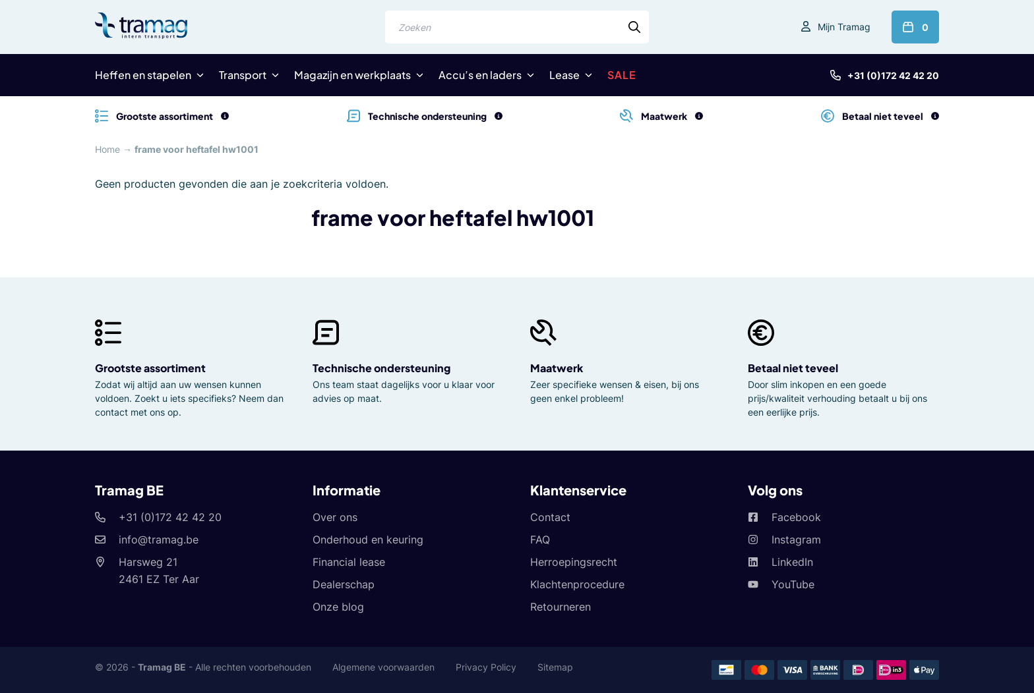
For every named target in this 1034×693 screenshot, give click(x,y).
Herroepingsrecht (573, 561)
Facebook (796, 517)
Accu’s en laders (480, 75)
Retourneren (560, 606)
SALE (621, 75)
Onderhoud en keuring (368, 539)
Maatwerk (556, 368)
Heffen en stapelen (143, 75)
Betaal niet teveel (793, 368)
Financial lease (349, 561)
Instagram (796, 539)
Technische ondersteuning (381, 368)
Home (107, 149)
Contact (550, 517)
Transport (242, 75)
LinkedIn (792, 561)
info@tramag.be (158, 539)
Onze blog (338, 606)
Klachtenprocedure (577, 584)
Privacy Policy (486, 667)
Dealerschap (344, 584)
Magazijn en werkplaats (352, 75)
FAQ (540, 539)
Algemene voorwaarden (383, 667)
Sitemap (555, 667)
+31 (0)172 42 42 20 (893, 75)
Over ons (335, 517)
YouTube (793, 584)
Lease (564, 75)
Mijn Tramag (844, 26)
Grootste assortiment (150, 368)
